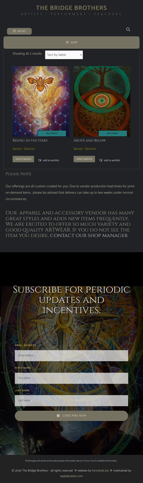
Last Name (22, 390)
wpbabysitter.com (71, 476)
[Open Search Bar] (128, 29)
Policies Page (89, 461)
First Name (23, 367)
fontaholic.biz (100, 470)
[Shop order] (64, 55)
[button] (48, 160)
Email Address (26, 345)
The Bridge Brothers (71, 8)
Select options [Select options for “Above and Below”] (84, 159)
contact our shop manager (89, 235)
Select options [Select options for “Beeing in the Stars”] (23, 159)
